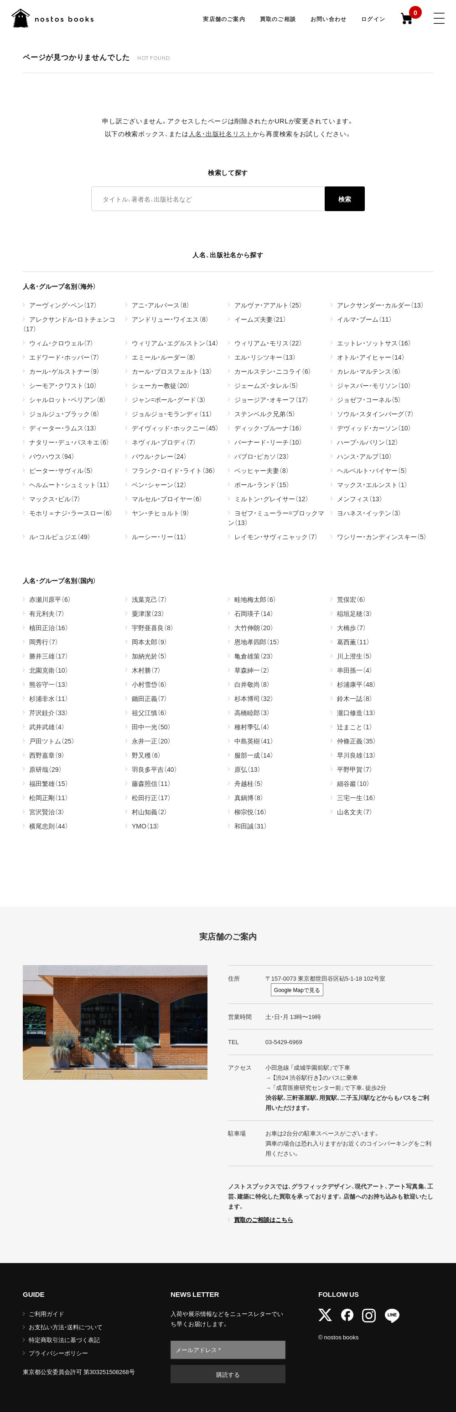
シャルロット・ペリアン (67, 399)
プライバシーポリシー (58, 1352)
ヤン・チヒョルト (161, 512)
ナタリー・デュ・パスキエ (69, 441)
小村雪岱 (149, 684)
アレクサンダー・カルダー (380, 304)
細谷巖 (353, 783)
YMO (146, 825)
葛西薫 (353, 641)
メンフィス (360, 498)
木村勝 (146, 669)
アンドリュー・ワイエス (170, 319)
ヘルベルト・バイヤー (372, 470)
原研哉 (45, 769)
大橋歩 (351, 627)
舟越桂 (249, 783)
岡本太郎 (149, 641)
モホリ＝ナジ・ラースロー (71, 512)
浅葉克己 (149, 599)
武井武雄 (47, 726)
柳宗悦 (250, 811)
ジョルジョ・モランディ (172, 413)
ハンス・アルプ (364, 456)
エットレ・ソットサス (374, 342)
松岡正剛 (48, 797)
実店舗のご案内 (224, 19)
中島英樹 (254, 740)
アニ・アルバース (161, 304)
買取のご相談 (278, 19)
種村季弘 (252, 726)
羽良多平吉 (154, 769)
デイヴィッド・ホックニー (175, 427)
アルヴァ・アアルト (268, 304)
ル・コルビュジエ (60, 536)
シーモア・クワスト (63, 385)
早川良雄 (356, 754)
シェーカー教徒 (161, 385)
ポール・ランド (262, 484)
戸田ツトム (52, 740)
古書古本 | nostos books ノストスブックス (52, 18)
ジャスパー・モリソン (374, 385)
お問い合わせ (329, 19)
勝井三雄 (48, 655)
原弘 (247, 769)
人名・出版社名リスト (221, 133)
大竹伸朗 (254, 627)
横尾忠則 (48, 825)
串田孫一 (355, 669)
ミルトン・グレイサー (271, 498)
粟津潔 (148, 613)
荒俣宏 (351, 599)
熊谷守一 (48, 684)
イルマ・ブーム (364, 319)
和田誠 (250, 825)
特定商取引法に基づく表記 (64, 1339)
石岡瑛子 (254, 613)
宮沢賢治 (47, 811)
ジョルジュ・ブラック (64, 413)
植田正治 (48, 627)
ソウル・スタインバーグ (375, 413)
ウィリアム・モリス (268, 342)
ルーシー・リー (159, 536)
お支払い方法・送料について (66, 1326)
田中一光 (151, 726)
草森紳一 (252, 669)
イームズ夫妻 (260, 319)
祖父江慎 (149, 712)
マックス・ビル (55, 498)
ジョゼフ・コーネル (369, 399)
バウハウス (52, 456)
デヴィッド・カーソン (374, 427)
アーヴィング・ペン (63, 304)
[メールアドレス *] (228, 1350)
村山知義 (149, 811)
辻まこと (355, 726)
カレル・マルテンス (369, 371)
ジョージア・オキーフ (271, 399)
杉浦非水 (48, 698)
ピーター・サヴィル (61, 470)
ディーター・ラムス (63, 427)
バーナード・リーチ (268, 441)
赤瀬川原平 (50, 599)
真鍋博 (249, 797)
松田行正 (151, 797)
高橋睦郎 (252, 712)
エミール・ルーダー (164, 356)
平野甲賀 (355, 769)
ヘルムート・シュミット (69, 484)
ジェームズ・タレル (266, 385)
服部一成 (254, 754)
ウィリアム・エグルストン (175, 342)
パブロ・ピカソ (262, 456)
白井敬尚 (252, 684)
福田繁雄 (48, 783)
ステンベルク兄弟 (264, 413)
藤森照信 (151, 783)
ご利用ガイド (46, 1313)
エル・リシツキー (265, 356)
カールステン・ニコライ (272, 371)
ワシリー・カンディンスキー (382, 536)
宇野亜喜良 (153, 627)
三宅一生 (356, 797)
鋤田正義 (149, 698)
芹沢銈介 (48, 712)
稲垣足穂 (355, 613)
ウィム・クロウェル (61, 342)
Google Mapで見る (297, 990)
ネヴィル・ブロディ (164, 441)
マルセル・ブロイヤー (167, 498)
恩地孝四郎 (257, 641)
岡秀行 (43, 641)
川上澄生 (355, 655)
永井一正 (151, 740)
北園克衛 (48, 669)
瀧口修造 (356, 712)
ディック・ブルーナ (268, 427)
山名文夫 (355, 811)
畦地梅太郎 (255, 599)
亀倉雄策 (254, 655)
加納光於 (149, 655)
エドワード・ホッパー (64, 356)
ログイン (373, 19)
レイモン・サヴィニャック (276, 536)
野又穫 (146, 754)
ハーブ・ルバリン (368, 441)
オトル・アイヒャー (371, 356)
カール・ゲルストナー (64, 371)
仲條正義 (356, 740)
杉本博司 (254, 698)
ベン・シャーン (159, 484)
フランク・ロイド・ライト (174, 470)
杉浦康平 (356, 684)
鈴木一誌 (355, 698)
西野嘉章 (47, 754)
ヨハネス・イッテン (369, 512)
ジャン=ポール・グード (169, 399)
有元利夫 (47, 613)
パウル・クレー (159, 456)
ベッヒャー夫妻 (261, 470)
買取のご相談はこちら (263, 1219)
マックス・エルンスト (372, 484)
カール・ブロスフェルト (172, 371)
